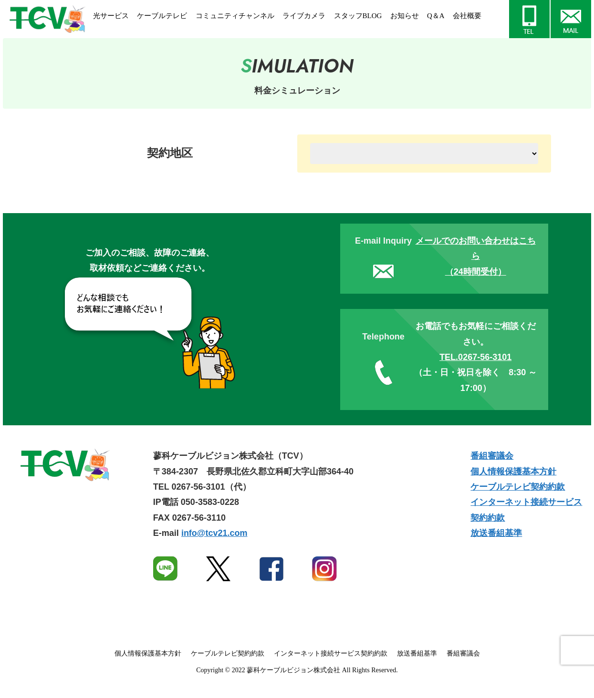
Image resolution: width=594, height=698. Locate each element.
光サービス (111, 16)
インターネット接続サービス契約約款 (330, 653)
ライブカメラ (303, 16)
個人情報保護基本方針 (513, 471)
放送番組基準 (496, 533)
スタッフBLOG (358, 16)
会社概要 (467, 16)
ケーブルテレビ (162, 16)
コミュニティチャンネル (235, 16)
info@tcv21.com (214, 533)
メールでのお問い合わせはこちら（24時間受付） (476, 256)
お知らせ (404, 16)
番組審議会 (491, 456)
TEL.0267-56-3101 (475, 357)
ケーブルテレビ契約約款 (517, 487)
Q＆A (436, 16)
